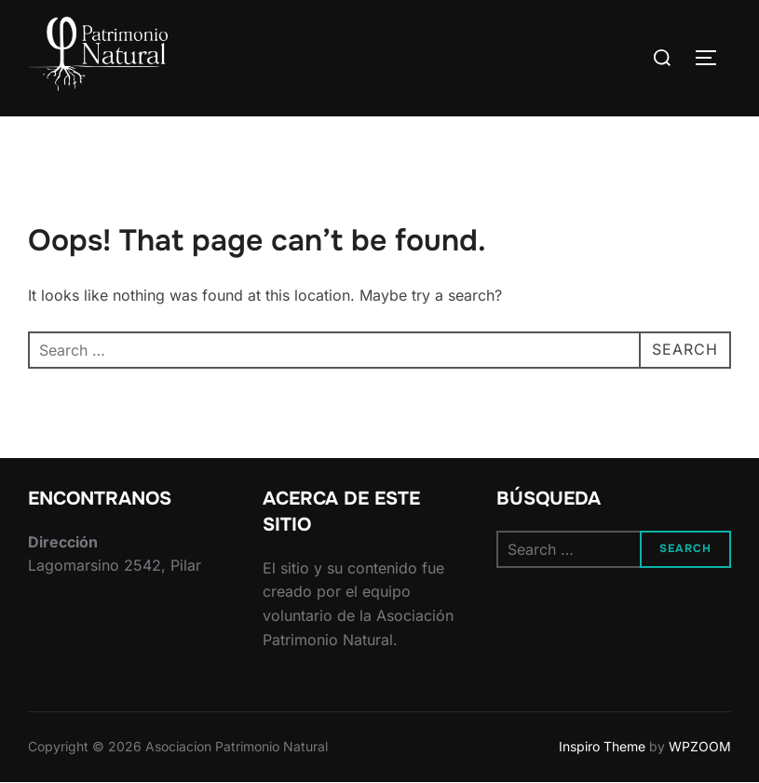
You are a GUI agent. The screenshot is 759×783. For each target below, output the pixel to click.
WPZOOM (700, 746)
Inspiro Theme (602, 746)
